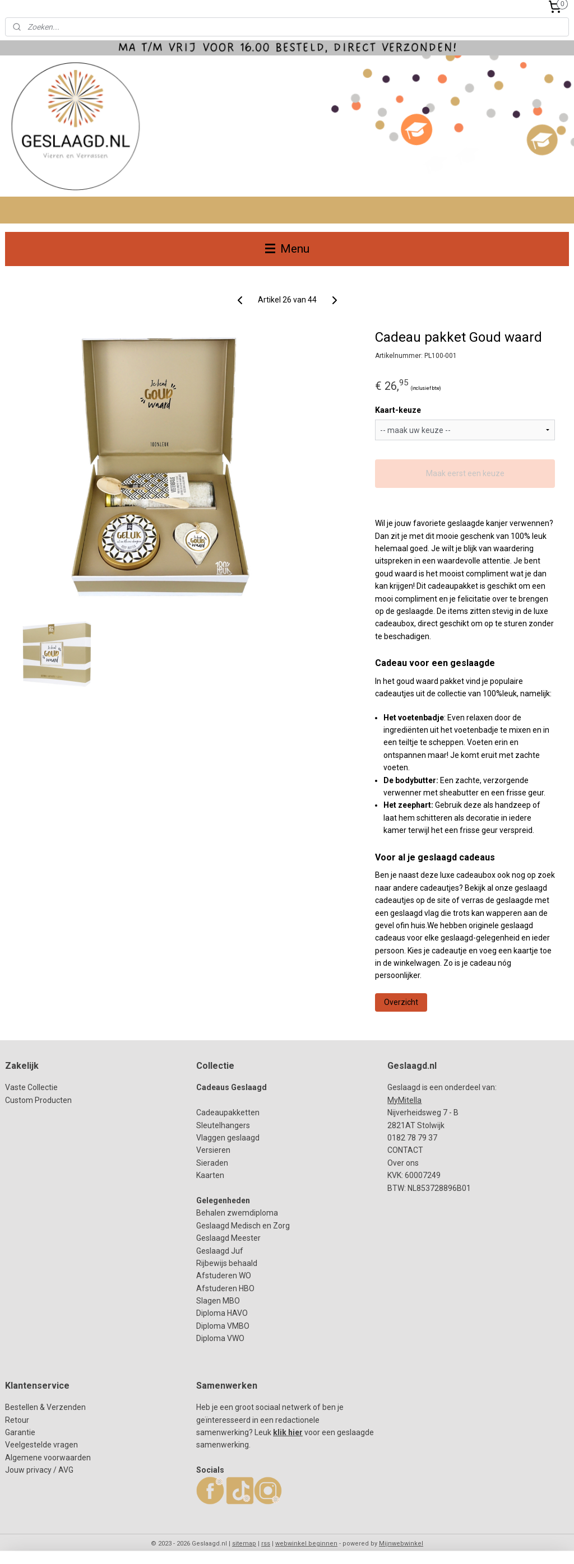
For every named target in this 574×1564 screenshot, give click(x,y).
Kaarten (210, 1175)
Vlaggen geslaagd (228, 1137)
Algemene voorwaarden (48, 1457)
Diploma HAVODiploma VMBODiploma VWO (222, 1326)
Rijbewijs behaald (226, 1263)
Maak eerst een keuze (465, 473)
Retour (17, 1420)
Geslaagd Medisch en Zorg (243, 1225)
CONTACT (405, 1150)
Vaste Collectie (31, 1087)
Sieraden (212, 1162)
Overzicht (401, 1002)
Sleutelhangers (223, 1125)
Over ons (403, 1162)
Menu (287, 248)
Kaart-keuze (398, 410)
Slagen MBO (218, 1300)
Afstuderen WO (223, 1275)
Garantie (20, 1432)
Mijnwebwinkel (401, 1543)
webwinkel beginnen (306, 1543)
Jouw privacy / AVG (39, 1469)
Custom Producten (38, 1100)
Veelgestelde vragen (41, 1444)
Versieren (213, 1150)
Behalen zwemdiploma (237, 1212)
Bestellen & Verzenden (45, 1407)
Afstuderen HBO (225, 1288)
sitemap (244, 1543)
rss (265, 1543)
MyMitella (404, 1100)
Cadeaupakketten (228, 1112)
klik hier (288, 1432)
